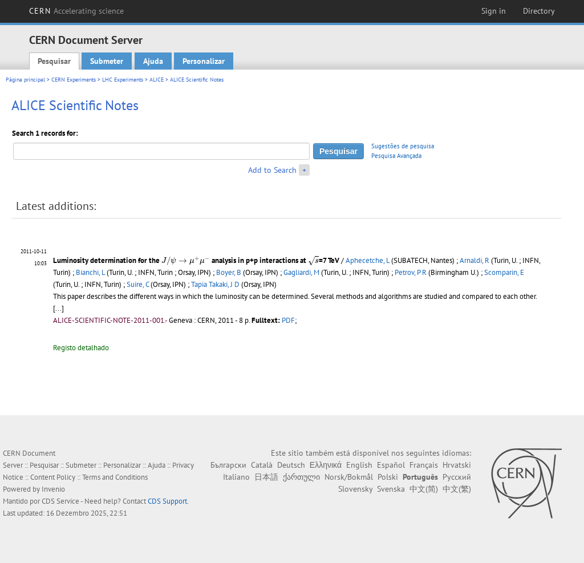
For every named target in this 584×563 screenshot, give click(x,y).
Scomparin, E (504, 272)
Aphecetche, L (368, 260)
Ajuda (153, 61)
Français (423, 465)
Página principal (25, 79)
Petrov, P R (411, 272)
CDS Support (167, 501)
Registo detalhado (81, 348)
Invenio (53, 489)
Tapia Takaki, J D (215, 284)
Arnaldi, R (474, 260)
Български (228, 465)
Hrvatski (457, 465)
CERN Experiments (73, 79)
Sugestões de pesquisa (402, 146)
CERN (76, 11)
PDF (288, 320)
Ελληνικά (326, 465)
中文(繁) (457, 489)
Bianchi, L (90, 272)
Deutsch (291, 465)
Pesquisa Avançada (396, 156)
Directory (539, 11)
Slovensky (355, 489)
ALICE (156, 79)
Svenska (391, 489)
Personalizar (203, 61)
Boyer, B (228, 272)
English (359, 465)
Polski (388, 477)
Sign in (493, 11)
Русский (457, 477)
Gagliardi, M (301, 272)
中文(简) (423, 489)
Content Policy (52, 477)
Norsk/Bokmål (349, 477)
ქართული (301, 477)
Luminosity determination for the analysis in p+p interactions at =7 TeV (196, 260)
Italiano (236, 477)
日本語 (266, 477)
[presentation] (185, 261)
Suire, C (138, 284)
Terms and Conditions (115, 477)
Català (262, 465)
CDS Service (60, 501)
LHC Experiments (122, 79)
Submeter (106, 61)
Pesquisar (54, 61)
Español (391, 465)
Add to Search (272, 170)
